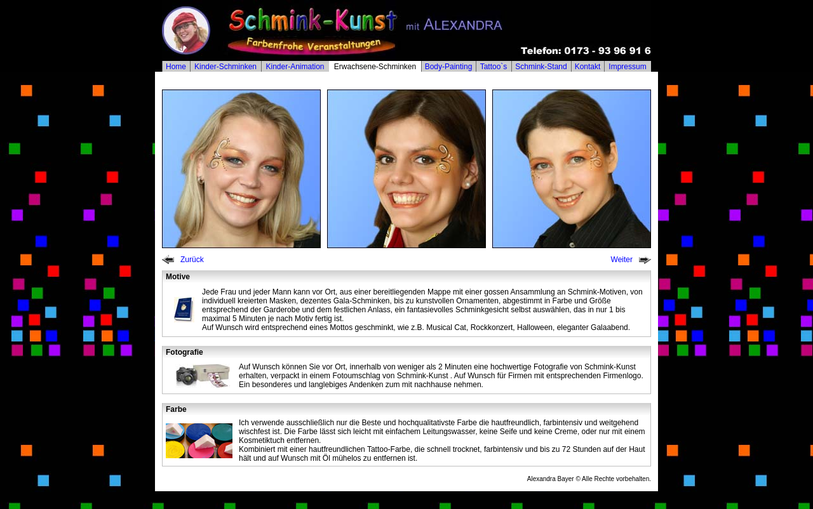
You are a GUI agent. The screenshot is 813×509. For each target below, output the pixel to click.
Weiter (622, 259)
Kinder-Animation (294, 66)
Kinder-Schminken (225, 66)
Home (176, 66)
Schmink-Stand (541, 66)
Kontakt (588, 66)
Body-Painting (449, 66)
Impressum (627, 66)
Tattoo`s (493, 66)
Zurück (192, 259)
